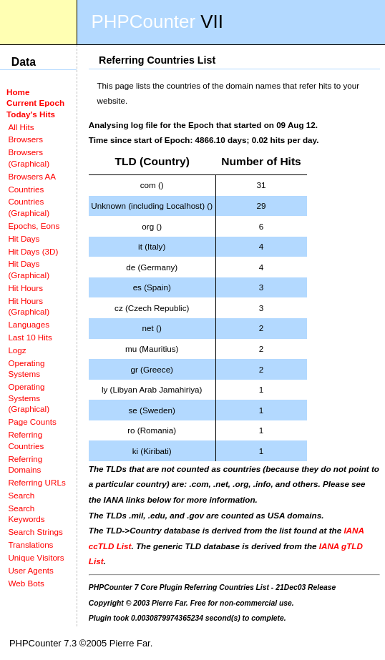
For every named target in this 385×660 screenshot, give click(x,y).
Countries (26, 189)
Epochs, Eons (33, 225)
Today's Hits (30, 114)
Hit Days (23, 238)
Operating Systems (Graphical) (28, 397)
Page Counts (32, 421)
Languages (28, 324)
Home (17, 92)
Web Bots (26, 583)
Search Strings (35, 531)
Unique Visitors (36, 557)
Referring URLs (36, 482)
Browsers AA (32, 176)
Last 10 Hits (30, 337)
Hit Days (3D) (33, 251)
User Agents (31, 570)
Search (21, 495)
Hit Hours (25, 287)
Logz (17, 350)
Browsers (25, 139)
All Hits (21, 127)
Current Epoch (35, 102)
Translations (30, 544)
